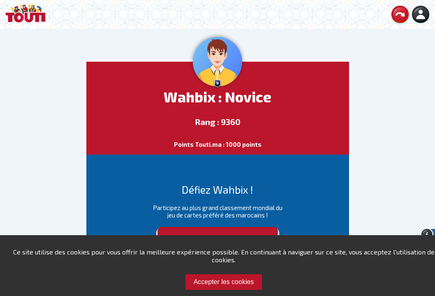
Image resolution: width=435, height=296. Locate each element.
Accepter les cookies (224, 281)
